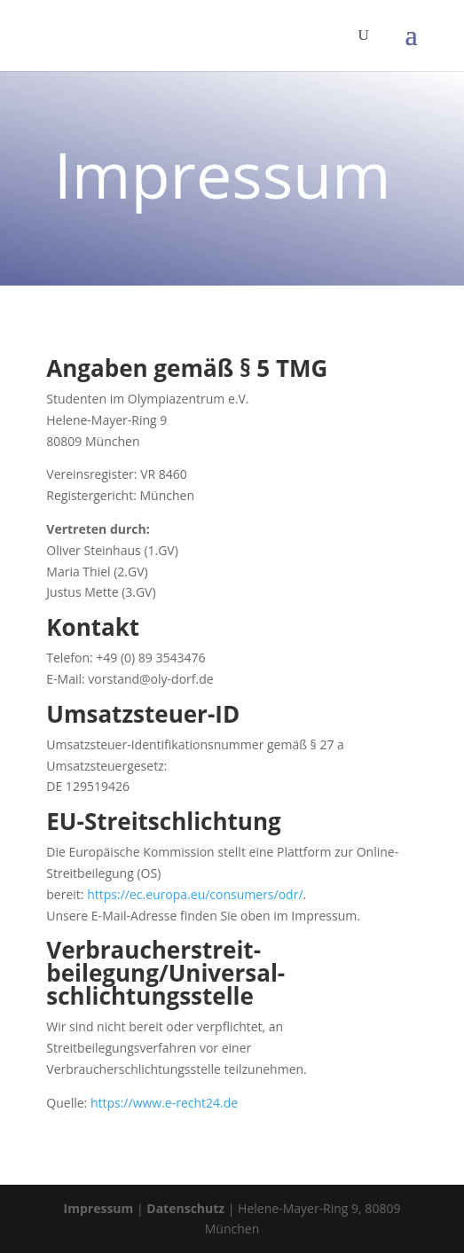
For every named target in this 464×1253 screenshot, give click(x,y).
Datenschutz (185, 1208)
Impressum (99, 1208)
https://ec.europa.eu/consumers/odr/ (195, 894)
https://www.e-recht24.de (164, 1102)
